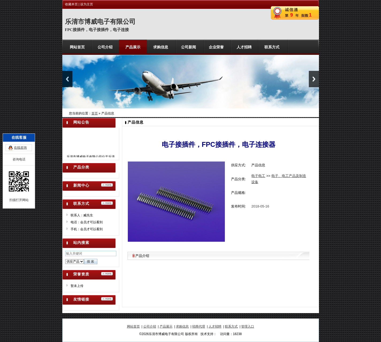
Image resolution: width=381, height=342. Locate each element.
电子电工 (258, 176)
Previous (67, 79)
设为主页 (86, 4)
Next (314, 79)
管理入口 (247, 326)
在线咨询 (20, 134)
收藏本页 (71, 4)
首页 (94, 113)
